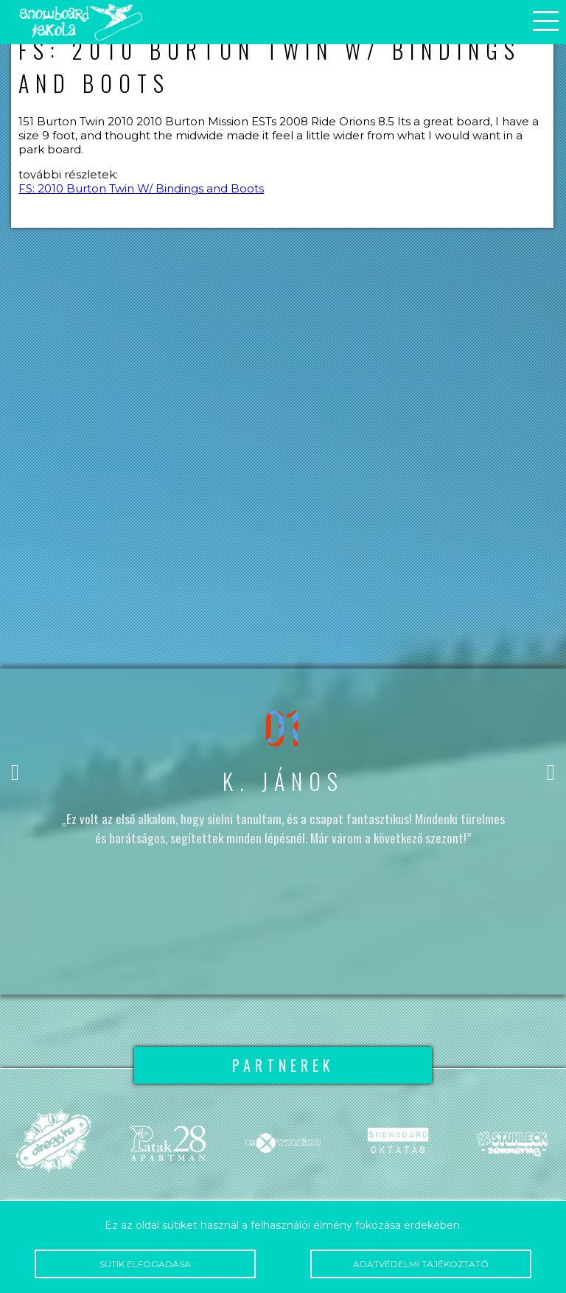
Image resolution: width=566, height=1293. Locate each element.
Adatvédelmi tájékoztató (420, 1264)
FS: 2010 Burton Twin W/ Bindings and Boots (141, 188)
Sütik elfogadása (145, 1264)
